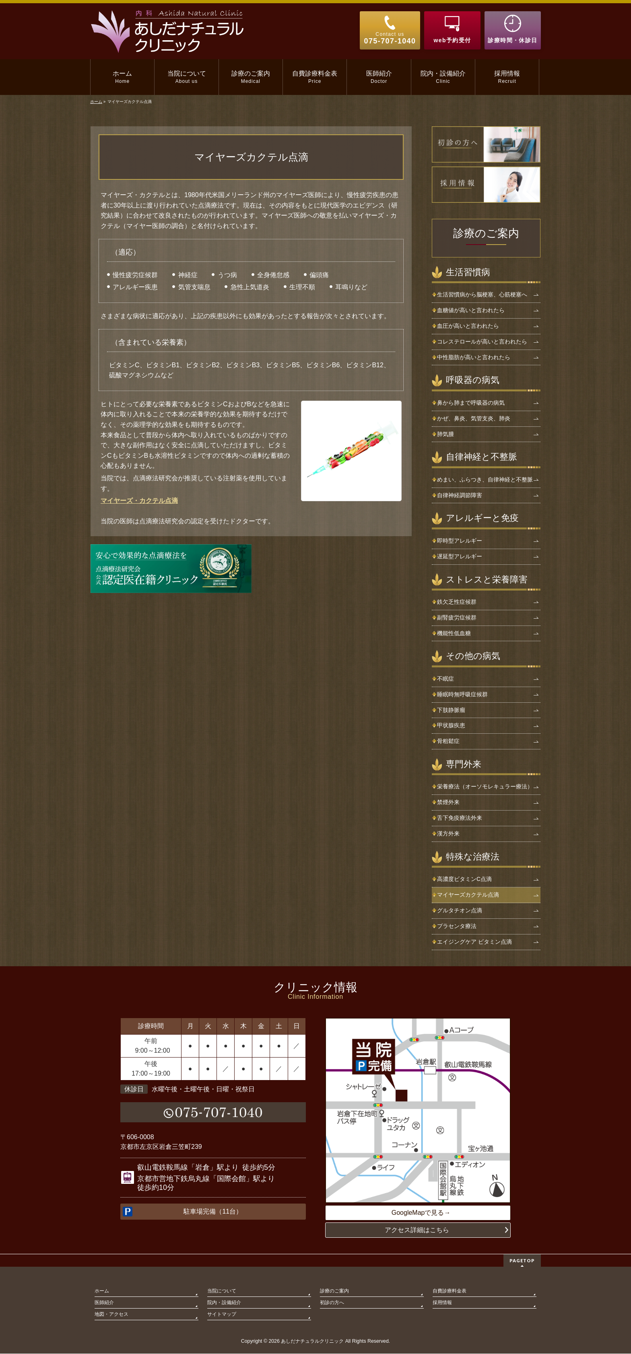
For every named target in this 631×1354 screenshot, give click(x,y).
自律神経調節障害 (459, 495)
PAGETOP (522, 1260)
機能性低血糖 (454, 633)
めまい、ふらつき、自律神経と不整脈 (485, 479)
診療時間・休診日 (512, 40)
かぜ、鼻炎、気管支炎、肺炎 (473, 418)
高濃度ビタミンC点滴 (464, 879)
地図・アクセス (111, 1314)
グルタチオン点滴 (459, 910)
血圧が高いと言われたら (468, 326)
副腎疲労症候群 (456, 617)
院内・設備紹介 (224, 1303)
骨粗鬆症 (448, 741)
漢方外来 (448, 833)
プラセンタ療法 (456, 926)
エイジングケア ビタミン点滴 (474, 941)
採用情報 (442, 1303)
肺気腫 (445, 434)
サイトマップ (221, 1314)
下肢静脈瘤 (451, 710)
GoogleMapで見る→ (421, 1212)
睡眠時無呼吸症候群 (462, 694)
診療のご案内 (486, 233)
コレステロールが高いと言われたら (482, 341)
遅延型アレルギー (459, 556)
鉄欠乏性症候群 (456, 602)
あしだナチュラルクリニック (312, 1341)
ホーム (102, 1291)
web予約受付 (452, 40)
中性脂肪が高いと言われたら (473, 357)
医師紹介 (104, 1303)
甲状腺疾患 (451, 725)
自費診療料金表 (449, 1291)
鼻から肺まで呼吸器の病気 (471, 402)
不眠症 (445, 678)
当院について (221, 1291)
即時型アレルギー (459, 540)
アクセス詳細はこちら (417, 1230)
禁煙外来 (448, 802)
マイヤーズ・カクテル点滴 (139, 500)
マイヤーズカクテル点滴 (468, 894)
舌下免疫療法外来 (459, 818)
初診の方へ (332, 1303)
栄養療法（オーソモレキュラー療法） (485, 786)
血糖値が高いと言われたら (471, 310)
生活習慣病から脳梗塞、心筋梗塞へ (482, 294)
